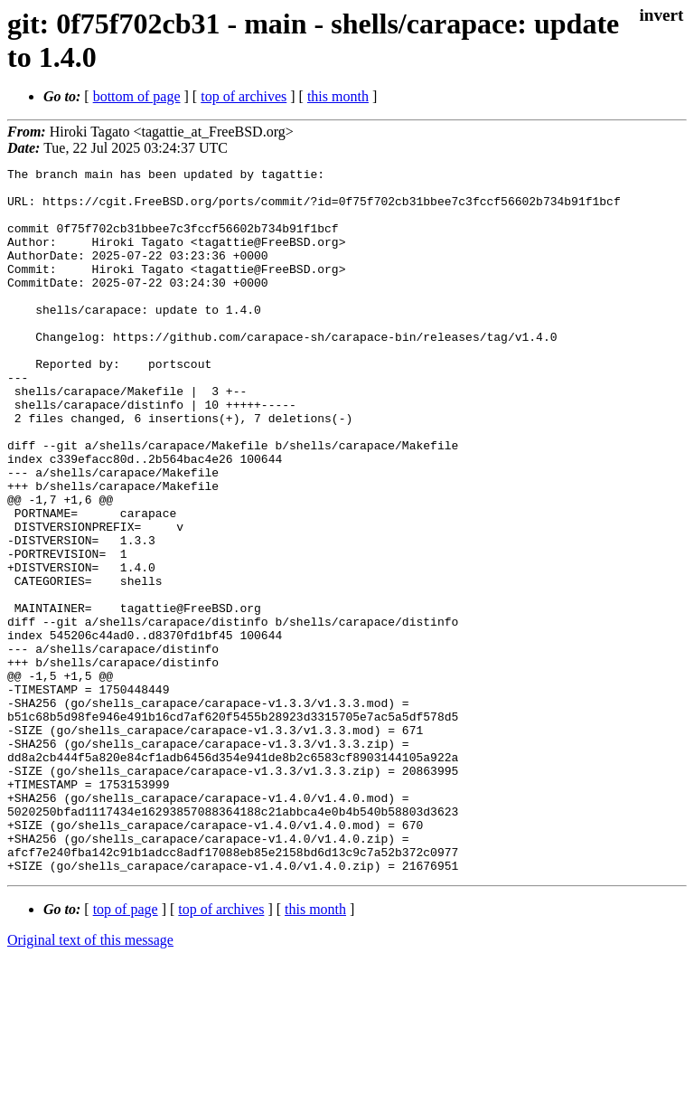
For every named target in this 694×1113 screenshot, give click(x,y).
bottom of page (137, 96)
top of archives (243, 96)
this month (338, 96)
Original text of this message (90, 1081)
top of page (125, 1050)
